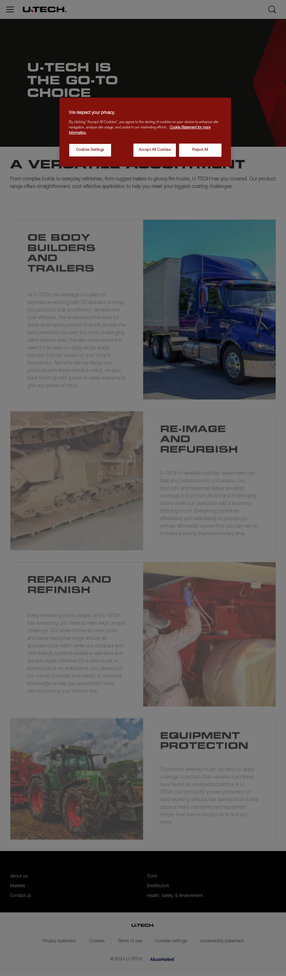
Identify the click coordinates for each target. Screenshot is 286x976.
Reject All (200, 150)
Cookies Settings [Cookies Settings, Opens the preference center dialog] (90, 150)
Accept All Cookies (155, 150)
